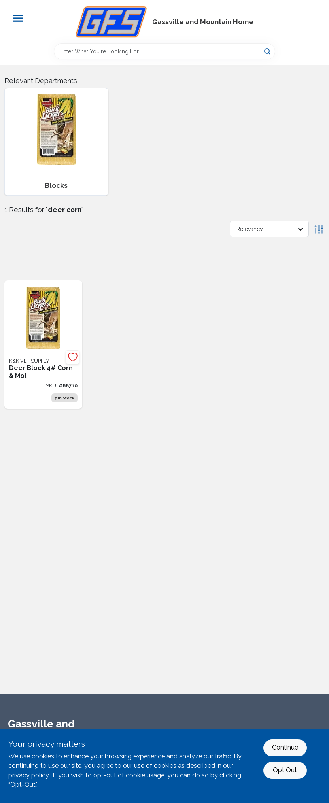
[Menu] (18, 18)
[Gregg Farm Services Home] (111, 22)
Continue (285, 747)
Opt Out (285, 770)
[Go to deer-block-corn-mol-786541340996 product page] (43, 344)
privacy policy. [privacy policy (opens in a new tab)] (29, 775)
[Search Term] (164, 51)
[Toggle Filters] (318, 229)
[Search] (268, 50)
